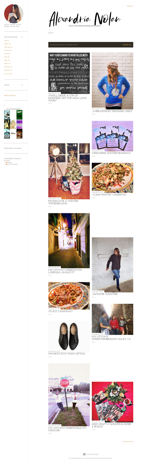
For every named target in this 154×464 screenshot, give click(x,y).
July (6, 40)
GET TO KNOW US (68, 33)
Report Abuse (10, 95)
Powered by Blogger (90, 454)
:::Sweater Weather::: (105, 294)
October (8, 50)
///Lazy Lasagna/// (60, 311)
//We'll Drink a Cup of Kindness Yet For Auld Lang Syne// (67, 98)
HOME (50, 33)
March (7, 44)
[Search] (130, 6)
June (7, 54)
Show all (127, 45)
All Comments (12, 164)
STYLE (107, 33)
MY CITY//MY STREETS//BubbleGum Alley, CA (111, 337)
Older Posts (127, 442)
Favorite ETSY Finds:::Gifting (66, 354)
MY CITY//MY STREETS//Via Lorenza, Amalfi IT (65, 271)
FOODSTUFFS (98, 33)
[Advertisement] (69, 123)
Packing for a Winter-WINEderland (63, 202)
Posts (9, 162)
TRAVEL (57, 33)
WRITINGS (80, 33)
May (6, 57)
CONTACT (88, 33)
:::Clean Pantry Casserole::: (109, 195)
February (8, 47)
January (8, 70)
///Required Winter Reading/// (111, 153)
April (6, 60)
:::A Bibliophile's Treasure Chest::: (112, 111)
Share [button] (50, 103)
